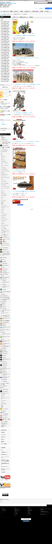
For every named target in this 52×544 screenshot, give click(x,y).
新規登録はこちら (41, 8)
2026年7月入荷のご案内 (4, 23)
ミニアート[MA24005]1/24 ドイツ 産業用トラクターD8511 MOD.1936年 (23, 35)
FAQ (1, 449)
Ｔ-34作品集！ (3, 472)
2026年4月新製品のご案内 (5, 31)
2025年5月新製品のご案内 (5, 66)
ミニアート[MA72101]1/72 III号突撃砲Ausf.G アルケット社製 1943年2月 (23, 191)
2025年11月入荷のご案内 (5, 49)
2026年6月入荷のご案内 (4, 26)
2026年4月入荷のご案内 (4, 33)
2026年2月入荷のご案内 (4, 39)
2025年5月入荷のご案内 (4, 68)
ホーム (2, 507)
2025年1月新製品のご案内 (5, 79)
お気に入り (2, 439)
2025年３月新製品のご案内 (5, 73)
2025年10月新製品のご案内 (5, 50)
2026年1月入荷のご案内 (4, 42)
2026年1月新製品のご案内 (5, 41)
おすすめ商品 (16, 513)
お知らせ (2, 18)
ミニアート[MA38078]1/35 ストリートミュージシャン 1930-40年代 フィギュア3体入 (25, 141)
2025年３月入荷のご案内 (5, 74)
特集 (1, 20)
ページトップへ (50, 505)
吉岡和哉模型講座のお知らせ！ (5, 464)
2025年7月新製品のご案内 (5, 60)
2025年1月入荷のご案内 (4, 81)
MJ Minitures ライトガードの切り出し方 (5, 469)
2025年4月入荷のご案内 (4, 71)
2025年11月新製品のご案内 (5, 47)
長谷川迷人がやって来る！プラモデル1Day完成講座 (5, 460)
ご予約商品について (4, 452)
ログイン (36, 8)
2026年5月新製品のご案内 (5, 28)
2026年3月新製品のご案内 (5, 34)
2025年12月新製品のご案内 (5, 44)
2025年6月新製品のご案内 (5, 63)
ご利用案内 (2, 432)
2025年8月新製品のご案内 (5, 57)
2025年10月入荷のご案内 (5, 52)
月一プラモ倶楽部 (4, 443)
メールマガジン (3, 434)
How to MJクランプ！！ (5, 466)
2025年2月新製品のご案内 (5, 76)
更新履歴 (2, 441)
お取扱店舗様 (3, 447)
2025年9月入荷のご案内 (4, 55)
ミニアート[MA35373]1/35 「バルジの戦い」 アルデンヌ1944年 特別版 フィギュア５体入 (26, 84)
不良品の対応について (4, 454)
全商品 (2, 136)
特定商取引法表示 (29, 510)
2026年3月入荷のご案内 (4, 36)
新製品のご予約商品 (17, 510)
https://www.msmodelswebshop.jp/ (8, 3)
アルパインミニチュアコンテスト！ (5, 457)
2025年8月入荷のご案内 (4, 58)
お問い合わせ (29, 513)
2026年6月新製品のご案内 (5, 25)
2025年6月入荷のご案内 (4, 65)
